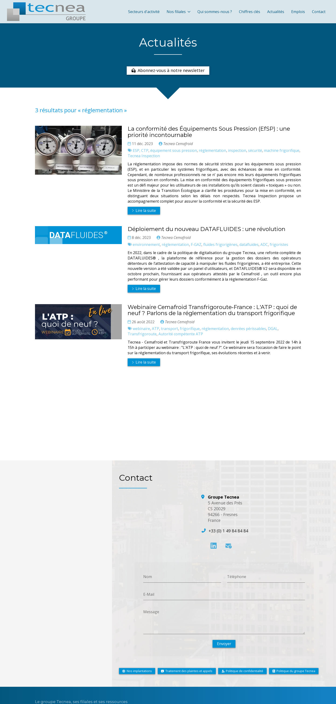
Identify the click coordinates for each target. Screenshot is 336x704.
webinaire (141, 328)
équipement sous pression (173, 150)
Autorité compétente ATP (180, 334)
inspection (237, 150)
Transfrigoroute (142, 334)
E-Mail (148, 594)
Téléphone (236, 576)
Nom (147, 576)
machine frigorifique (281, 150)
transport (169, 328)
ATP (155, 328)
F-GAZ (196, 244)
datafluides (249, 244)
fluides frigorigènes (220, 244)
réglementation (212, 150)
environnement (146, 244)
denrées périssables (248, 328)
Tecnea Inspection (144, 155)
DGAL (273, 328)
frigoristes (279, 244)
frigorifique (190, 328)
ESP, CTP (140, 150)
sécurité (255, 150)
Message (151, 611)
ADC (264, 244)
